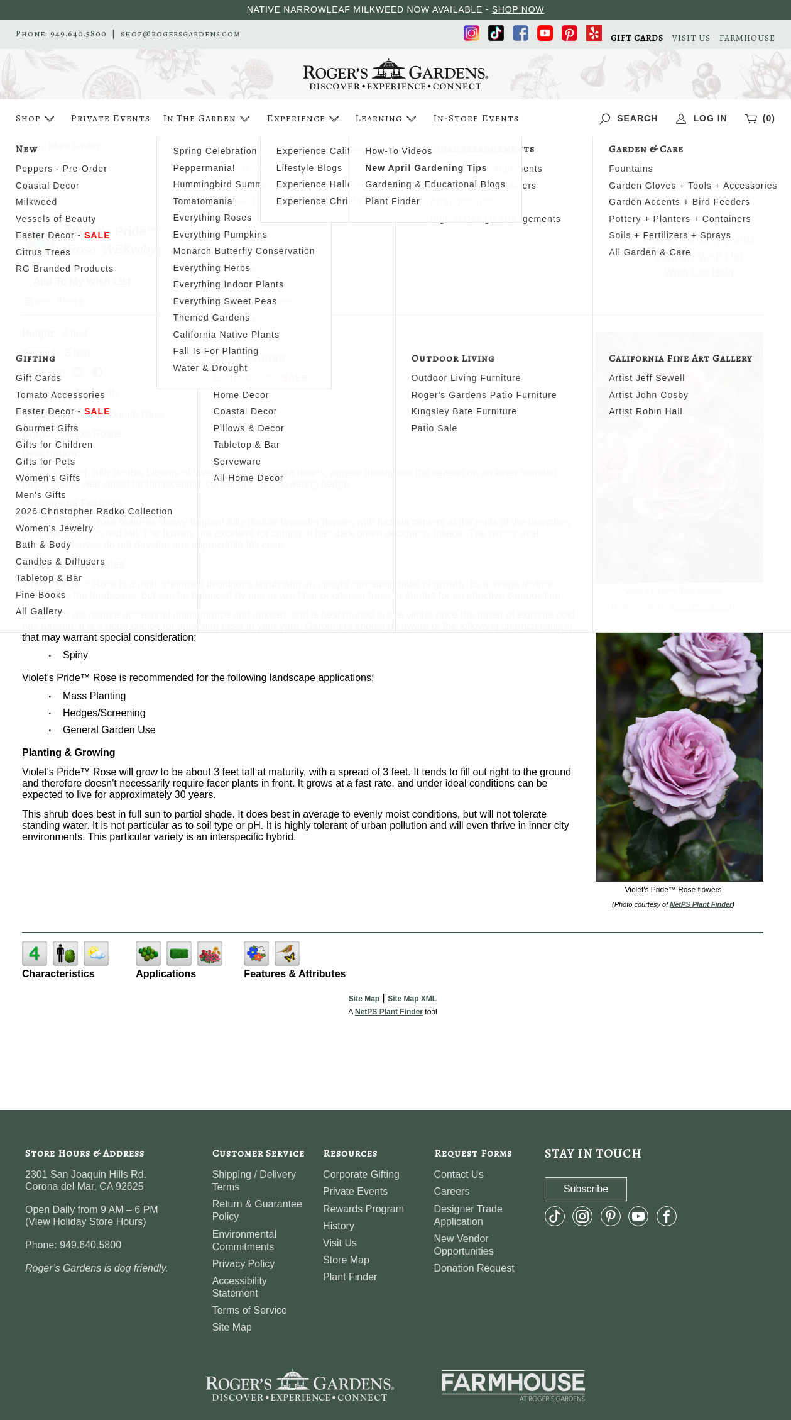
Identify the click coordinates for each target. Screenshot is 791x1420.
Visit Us (340, 1243)
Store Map (346, 1260)
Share (70, 301)
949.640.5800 (78, 34)
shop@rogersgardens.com (181, 34)
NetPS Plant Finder (701, 605)
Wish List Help (699, 272)
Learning (387, 118)
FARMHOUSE (747, 38)
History (338, 1226)
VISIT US (691, 38)
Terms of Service (249, 1310)
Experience (304, 118)
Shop (37, 118)
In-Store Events (476, 118)
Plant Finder (350, 1277)
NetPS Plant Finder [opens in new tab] (389, 1011)
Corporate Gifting (361, 1174)
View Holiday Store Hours (85, 1221)
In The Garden (208, 118)
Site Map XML (412, 998)
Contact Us (459, 1174)
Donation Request (474, 1268)
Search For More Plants (699, 240)
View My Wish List (699, 256)
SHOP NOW (518, 9)
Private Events (110, 118)
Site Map (364, 998)
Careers (452, 1191)
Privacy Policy (243, 1263)
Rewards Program (363, 1209)
